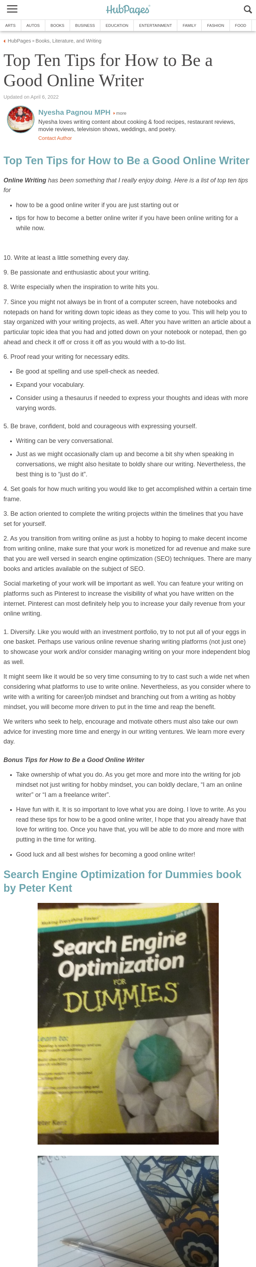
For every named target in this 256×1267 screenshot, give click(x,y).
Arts (10, 25)
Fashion (215, 25)
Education (117, 25)
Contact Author (55, 138)
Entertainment (155, 25)
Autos (33, 25)
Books (57, 25)
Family (189, 25)
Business (85, 25)
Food (240, 25)
